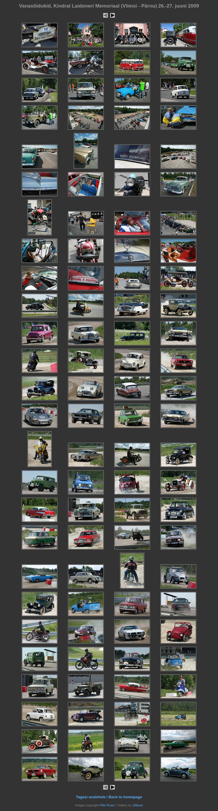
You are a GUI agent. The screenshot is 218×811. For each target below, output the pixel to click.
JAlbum (137, 805)
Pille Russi (107, 805)
